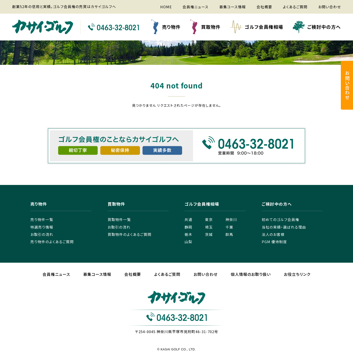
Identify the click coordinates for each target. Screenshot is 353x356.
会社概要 (264, 6)
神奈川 (231, 219)
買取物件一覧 (119, 219)
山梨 (188, 241)
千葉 (229, 227)
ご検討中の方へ (324, 26)
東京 (209, 219)
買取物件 (211, 26)
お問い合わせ (329, 6)
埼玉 (209, 227)
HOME (166, 6)
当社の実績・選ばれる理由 (284, 227)
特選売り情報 (41, 227)
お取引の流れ (41, 234)
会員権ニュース (196, 6)
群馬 (229, 234)
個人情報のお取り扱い (251, 274)
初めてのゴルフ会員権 (280, 219)
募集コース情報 (232, 6)
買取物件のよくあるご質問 (129, 234)
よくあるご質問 (295, 6)
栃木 (188, 234)
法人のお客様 (273, 234)
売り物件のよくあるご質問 (52, 241)
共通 (188, 219)
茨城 (209, 234)
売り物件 (171, 26)
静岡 (188, 227)
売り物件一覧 (41, 219)
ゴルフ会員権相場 (264, 26)
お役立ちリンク (297, 274)
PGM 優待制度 (274, 241)
